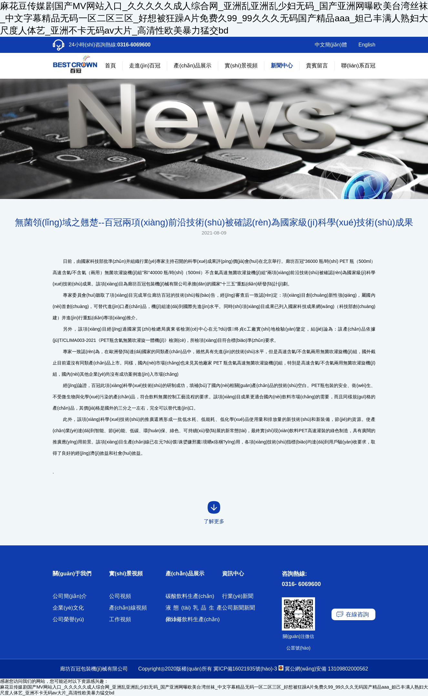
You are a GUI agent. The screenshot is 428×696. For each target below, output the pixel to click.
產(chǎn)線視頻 (128, 608)
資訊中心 (233, 574)
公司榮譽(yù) (68, 619)
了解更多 (214, 521)
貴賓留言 (317, 66)
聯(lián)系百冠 (358, 66)
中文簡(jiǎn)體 (331, 44)
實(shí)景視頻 (241, 66)
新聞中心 (282, 66)
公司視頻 (120, 596)
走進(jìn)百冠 (144, 66)
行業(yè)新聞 (237, 596)
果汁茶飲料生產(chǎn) (193, 619)
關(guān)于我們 (72, 574)
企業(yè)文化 (68, 608)
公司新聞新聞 (238, 608)
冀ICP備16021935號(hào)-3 (245, 668)
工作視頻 (120, 619)
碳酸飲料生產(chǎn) (190, 596)
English (367, 44)
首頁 (110, 66)
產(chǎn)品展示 (192, 66)
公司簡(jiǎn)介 (70, 596)
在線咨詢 (357, 614)
